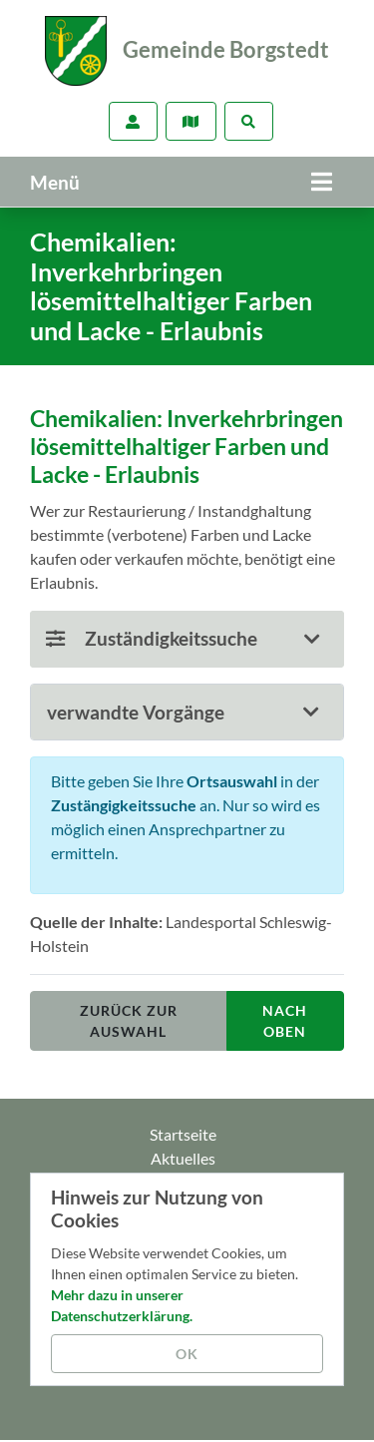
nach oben (284, 1021)
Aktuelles (183, 1158)
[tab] (187, 712)
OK (187, 1353)
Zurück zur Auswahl (129, 1021)
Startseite (183, 1134)
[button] (187, 712)
